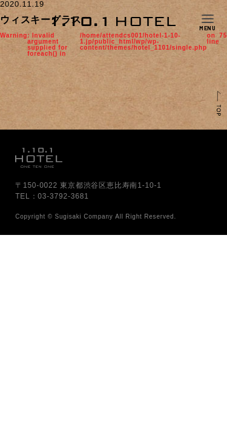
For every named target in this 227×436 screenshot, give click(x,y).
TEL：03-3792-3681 (52, 196)
